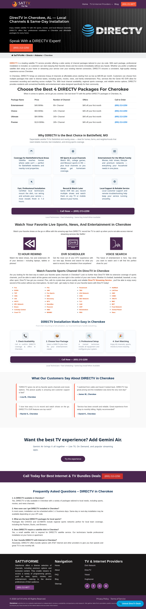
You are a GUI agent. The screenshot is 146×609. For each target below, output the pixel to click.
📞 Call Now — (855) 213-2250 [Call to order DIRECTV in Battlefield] (73, 211)
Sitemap (58, 584)
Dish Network (90, 565)
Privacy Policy (102, 599)
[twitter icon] (87, 586)
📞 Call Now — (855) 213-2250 (73, 359)
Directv (29, 55)
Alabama (38, 55)
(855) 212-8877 (128, 4)
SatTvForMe (22, 599)
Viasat (87, 575)
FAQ (57, 575)
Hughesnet (89, 579)
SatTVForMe (18, 55)
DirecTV (88, 570)
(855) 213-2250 (21, 47)
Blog (116, 4)
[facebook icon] (93, 586)
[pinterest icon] (105, 586)
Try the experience (73, 459)
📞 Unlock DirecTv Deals (130, 604)
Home (85, 4)
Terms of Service (118, 599)
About (57, 570)
